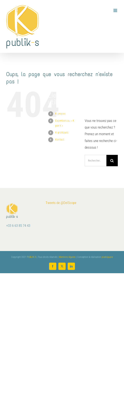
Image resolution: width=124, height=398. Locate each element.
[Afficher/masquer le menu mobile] (115, 10)
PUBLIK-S (31, 257)
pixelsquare (107, 257)
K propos (60, 113)
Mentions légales (67, 257)
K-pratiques (61, 132)
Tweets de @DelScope (61, 203)
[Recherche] (112, 160)
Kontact (59, 139)
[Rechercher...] (95, 160)
